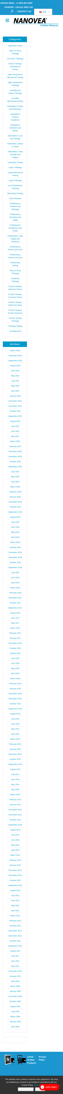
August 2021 (15, 421)
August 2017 (15, 613)
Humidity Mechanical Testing (15, 99)
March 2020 (15, 487)
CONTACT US (24, 11)
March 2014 (15, 794)
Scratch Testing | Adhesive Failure (15, 287)
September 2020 (15, 466)
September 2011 (15, 946)
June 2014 (15, 779)
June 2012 (15, 900)
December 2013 (15, 810)
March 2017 (15, 628)
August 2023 (15, 366)
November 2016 (15, 643)
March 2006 (15, 1016)
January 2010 (15, 976)
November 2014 (15, 754)
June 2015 (15, 724)
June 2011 (15, 961)
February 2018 (15, 593)
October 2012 (15, 880)
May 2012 (15, 905)
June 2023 (15, 371)
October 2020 (15, 461)
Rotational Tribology (15, 279)
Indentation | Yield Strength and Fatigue (15, 154)
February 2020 (15, 492)
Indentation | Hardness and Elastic (15, 128)
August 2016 (15, 653)
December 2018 (15, 552)
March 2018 (15, 588)
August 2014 (15, 769)
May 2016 (15, 668)
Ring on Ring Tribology (15, 271)
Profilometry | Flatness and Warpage (15, 206)
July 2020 (15, 472)
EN (42, 12)
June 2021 (15, 431)
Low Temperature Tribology (15, 186)
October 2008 (15, 1001)
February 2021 (15, 446)
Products (31, 1063)
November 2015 (15, 699)
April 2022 (15, 391)
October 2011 (15, 941)
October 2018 (15, 562)
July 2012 (15, 895)
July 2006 (15, 1011)
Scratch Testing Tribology (15, 319)
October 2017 (15, 603)
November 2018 (15, 557)
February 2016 (15, 683)
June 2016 (15, 663)
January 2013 (15, 865)
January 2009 (15, 991)
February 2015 (15, 744)
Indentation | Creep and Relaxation (15, 107)
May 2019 (15, 532)
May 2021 (15, 436)
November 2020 (15, 456)
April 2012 (15, 910)
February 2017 (15, 633)
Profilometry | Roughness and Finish (15, 228)
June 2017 (15, 618)
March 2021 (15, 441)
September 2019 (15, 512)
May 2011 (15, 966)
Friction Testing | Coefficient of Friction (15, 66)
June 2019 (15, 527)
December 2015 (15, 694)
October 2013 (15, 820)
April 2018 (15, 583)
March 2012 (15, 916)
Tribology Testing (15, 326)
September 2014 (15, 764)
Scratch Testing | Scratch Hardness (15, 311)
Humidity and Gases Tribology (15, 91)
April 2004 (15, 1027)
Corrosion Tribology (15, 59)
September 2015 (15, 709)
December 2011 (15, 931)
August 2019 (15, 517)
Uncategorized (15, 331)
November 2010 (15, 971)
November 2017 (15, 598)
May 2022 (15, 386)
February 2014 (15, 799)
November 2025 (15, 355)
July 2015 (15, 719)
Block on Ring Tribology (15, 52)
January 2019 (15, 547)
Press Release (15, 198)
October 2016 (15, 648)
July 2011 (15, 956)
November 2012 (15, 875)
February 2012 (15, 921)
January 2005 (15, 1021)
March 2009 (15, 986)
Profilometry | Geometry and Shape (15, 217)
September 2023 (15, 361)
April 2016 (15, 673)
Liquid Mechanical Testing (15, 173)
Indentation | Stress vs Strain (15, 145)
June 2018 (15, 577)
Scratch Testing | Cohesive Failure (15, 295)
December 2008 (15, 996)
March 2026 (15, 350)
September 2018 (15, 567)
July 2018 (15, 572)
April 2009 (15, 981)
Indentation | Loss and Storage (15, 137)
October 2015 (15, 704)
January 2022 (15, 396)
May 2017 (15, 623)
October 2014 (15, 759)
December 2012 (15, 870)
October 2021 (15, 411)
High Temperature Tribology (15, 83)
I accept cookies (25, 1089)
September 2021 (15, 416)
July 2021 (15, 426)
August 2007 (15, 1006)
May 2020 (15, 477)
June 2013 (15, 840)
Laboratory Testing (15, 162)
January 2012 (15, 926)
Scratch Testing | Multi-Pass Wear (15, 303)
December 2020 (15, 451)
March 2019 (15, 542)
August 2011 (15, 951)
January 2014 (15, 805)
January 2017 (15, 638)
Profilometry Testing (15, 264)
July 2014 (15, 774)
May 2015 (15, 729)
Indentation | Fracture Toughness (15, 117)
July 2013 (15, 835)
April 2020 (15, 482)
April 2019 (15, 537)
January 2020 (15, 497)
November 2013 (15, 815)
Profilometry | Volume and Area (15, 256)
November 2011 (15, 936)
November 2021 (15, 406)
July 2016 (15, 658)
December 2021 (15, 401)
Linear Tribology (15, 167)
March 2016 (15, 678)
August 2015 (15, 714)
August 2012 (15, 890)
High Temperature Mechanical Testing (15, 75)
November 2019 (15, 502)
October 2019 (15, 507)
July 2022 (15, 381)
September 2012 (15, 885)
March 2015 (15, 739)
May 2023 (15, 376)
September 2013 (15, 825)
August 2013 (15, 830)
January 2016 (15, 688)
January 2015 (15, 749)
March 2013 (15, 855)
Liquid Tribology (15, 180)
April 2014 (15, 789)
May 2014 (15, 784)
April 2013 (15, 850)
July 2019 (15, 522)
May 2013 (15, 845)
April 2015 (15, 734)
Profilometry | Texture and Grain (15, 248)
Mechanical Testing (15, 193)
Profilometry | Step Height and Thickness (15, 239)
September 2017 (15, 608)
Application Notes (15, 46)
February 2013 (15, 860)
